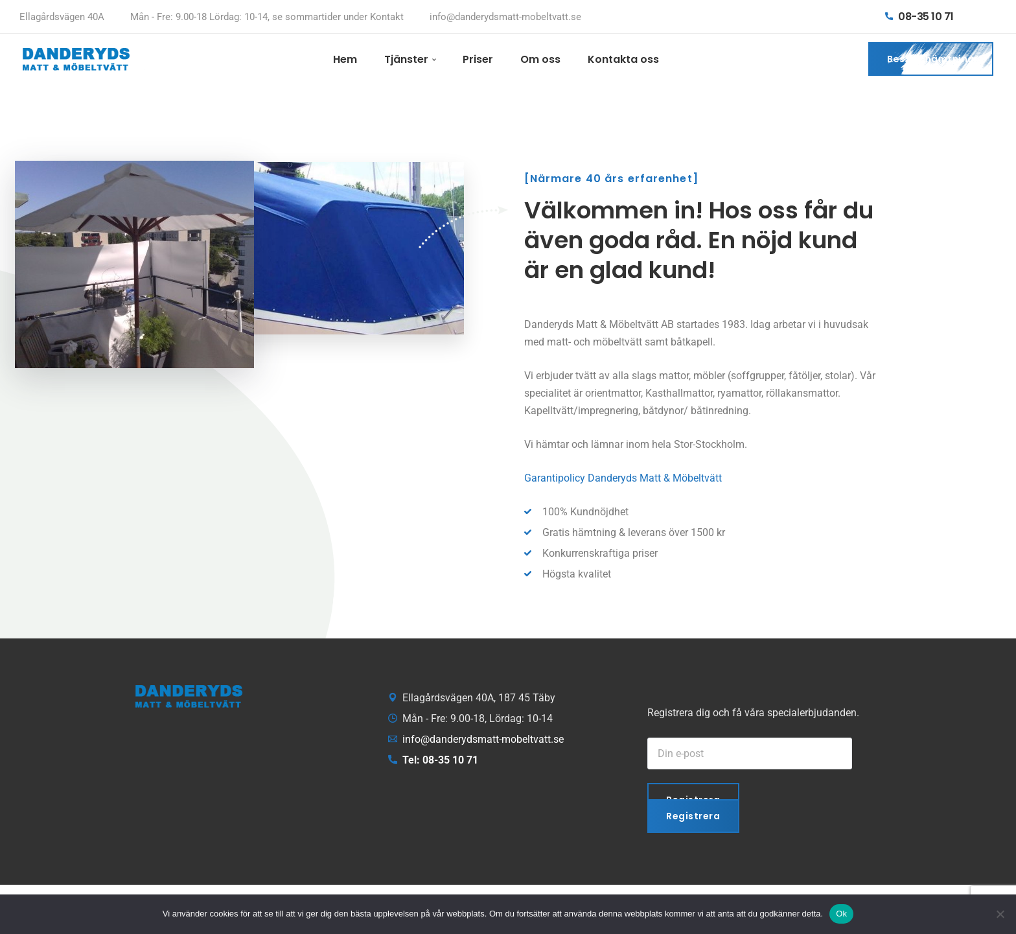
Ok (841, 913)
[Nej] (999, 913)
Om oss (540, 59)
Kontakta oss (623, 59)
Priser (478, 59)
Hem (345, 59)
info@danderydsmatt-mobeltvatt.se (505, 17)
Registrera (693, 816)
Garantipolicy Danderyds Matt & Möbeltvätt (623, 478)
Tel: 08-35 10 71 (440, 760)
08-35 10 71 (919, 16)
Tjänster (406, 59)
